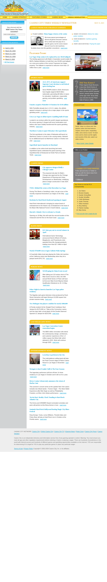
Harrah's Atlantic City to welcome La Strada (45, 212)
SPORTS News (37, 78)
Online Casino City (47, 431)
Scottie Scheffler (84, 197)
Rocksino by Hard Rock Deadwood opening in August (48, 200)
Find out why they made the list (87, 213)
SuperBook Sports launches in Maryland (44, 145)
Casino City (36, 431)
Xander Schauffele (85, 195)
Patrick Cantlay (84, 208)
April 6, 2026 (9, 48)
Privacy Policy (28, 448)
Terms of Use (18, 448)
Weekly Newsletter (76, 17)
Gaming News (57, 17)
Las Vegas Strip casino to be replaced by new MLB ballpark (50, 57)
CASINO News (37, 163)
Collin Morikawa (84, 199)
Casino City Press (90, 431)
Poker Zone (80, 431)
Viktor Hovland (83, 203)
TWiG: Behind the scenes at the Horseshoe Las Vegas (48, 188)
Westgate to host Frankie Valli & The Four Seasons (47, 369)
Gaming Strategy (19, 17)
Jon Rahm (82, 191)
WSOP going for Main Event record (55, 271)
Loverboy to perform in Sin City (54, 355)
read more (64, 48)
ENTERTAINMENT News (41, 351)
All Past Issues (9, 62)
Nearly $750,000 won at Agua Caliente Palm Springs (47, 251)
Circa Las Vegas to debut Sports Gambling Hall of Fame (49, 117)
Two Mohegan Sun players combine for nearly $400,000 (49, 304)
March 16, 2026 (10, 56)
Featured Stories (39, 17)
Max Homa (82, 210)
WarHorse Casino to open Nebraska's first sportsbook (48, 131)
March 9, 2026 (10, 59)
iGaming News (70, 431)
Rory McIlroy (83, 206)
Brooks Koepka (84, 193)
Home (5, 17)
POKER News (37, 267)
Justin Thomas (83, 201)
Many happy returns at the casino (55, 34)
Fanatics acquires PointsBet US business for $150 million (49, 105)
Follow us (80, 179)
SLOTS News (36, 226)
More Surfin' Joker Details (85, 143)
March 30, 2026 (10, 51)
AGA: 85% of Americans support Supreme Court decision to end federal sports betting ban (56, 84)
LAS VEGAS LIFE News (41, 322)
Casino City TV (59, 431)
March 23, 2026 (10, 53)
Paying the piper (95, 44)
